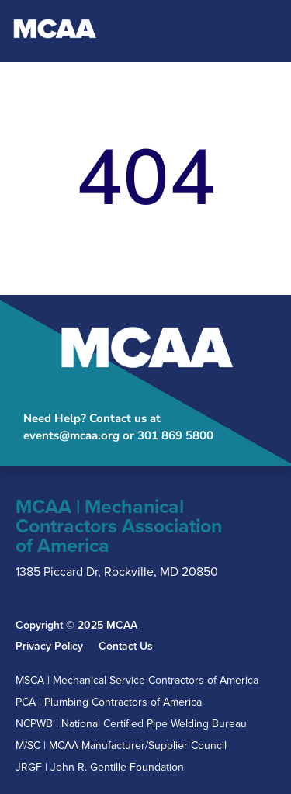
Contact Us (126, 646)
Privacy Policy (49, 646)
